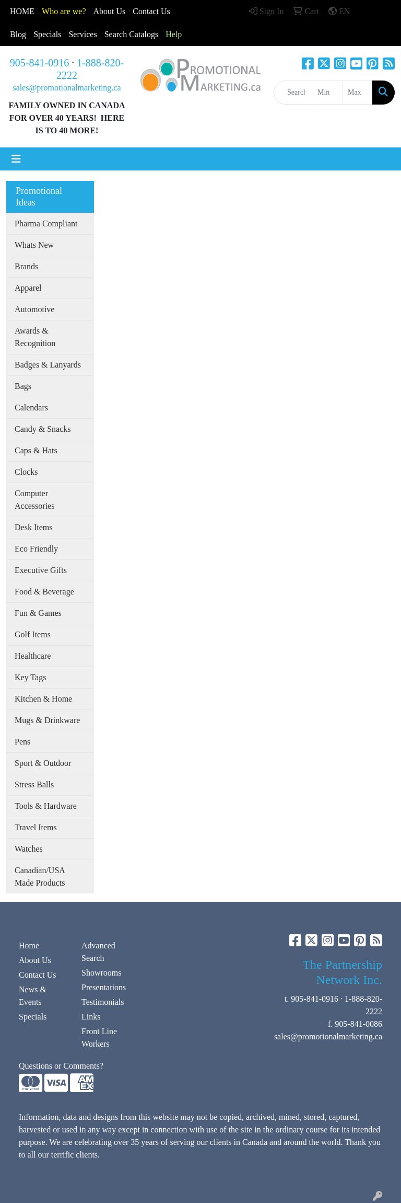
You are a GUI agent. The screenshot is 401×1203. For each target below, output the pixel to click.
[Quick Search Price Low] (327, 93)
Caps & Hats (36, 450)
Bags (23, 386)
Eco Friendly (36, 548)
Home (29, 945)
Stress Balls (34, 784)
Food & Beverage (44, 591)
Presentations (103, 987)
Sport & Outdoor (43, 763)
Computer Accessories (34, 499)
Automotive (34, 309)
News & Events (32, 995)
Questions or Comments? (61, 1065)
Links (90, 1016)
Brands (26, 266)
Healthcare (33, 655)
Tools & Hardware (46, 805)
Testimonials (102, 1002)
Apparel (28, 287)
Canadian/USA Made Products (40, 876)
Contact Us (37, 974)
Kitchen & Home (43, 698)
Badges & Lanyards (48, 364)
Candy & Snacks (43, 429)
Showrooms (101, 972)
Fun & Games (38, 613)
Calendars (31, 407)
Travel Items (36, 827)
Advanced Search (98, 952)
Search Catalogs (131, 34)
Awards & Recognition (35, 337)
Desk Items (33, 527)
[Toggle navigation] (16, 159)
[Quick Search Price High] (357, 93)
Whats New (34, 244)
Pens (22, 741)
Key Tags (30, 677)
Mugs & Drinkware (47, 720)
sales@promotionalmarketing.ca (67, 87)
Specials (47, 34)
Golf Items (33, 634)
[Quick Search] (293, 93)
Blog (18, 34)
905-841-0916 (39, 62)
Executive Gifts (41, 570)
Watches (29, 848)
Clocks (26, 471)
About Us (109, 11)
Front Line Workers (99, 1037)
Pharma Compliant (46, 223)
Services (82, 34)
